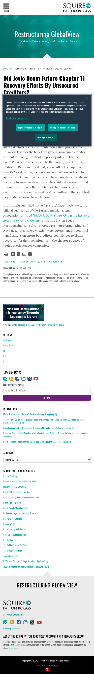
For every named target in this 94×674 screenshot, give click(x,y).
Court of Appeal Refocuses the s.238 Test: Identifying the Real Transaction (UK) (37, 441)
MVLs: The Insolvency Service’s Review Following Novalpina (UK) (30, 414)
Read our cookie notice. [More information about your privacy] (17, 118)
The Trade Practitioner (13, 550)
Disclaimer (16, 628)
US (4, 361)
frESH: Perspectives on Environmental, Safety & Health (26, 566)
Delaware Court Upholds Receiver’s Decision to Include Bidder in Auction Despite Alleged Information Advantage (45, 435)
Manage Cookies (46, 137)
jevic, (43, 261)
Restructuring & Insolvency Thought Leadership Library (38, 325)
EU (4, 350)
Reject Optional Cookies (31, 127)
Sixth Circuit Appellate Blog (14, 534)
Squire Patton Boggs (77, 8)
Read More (13, 648)
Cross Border (9, 345)
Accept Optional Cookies (63, 127)
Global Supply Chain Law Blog (15, 508)
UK (4, 356)
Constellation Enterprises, (25, 261)
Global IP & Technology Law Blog (16, 492)
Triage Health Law (10, 556)
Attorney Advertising (13, 614)
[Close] (87, 98)
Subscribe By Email (13, 385)
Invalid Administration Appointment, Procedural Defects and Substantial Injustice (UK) (39, 428)
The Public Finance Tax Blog (15, 545)
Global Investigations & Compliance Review (21, 497)
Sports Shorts (9, 540)
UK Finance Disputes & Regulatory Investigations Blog (25, 561)
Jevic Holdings (54, 261)
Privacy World (9, 524)
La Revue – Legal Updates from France (19, 513)
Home (5, 68)
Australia (7, 340)
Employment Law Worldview (14, 486)
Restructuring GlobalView (14, 529)
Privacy (6, 628)
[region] (47, 120)
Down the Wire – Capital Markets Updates (21, 481)
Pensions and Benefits (12, 518)
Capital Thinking (10, 476)
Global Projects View (12, 502)
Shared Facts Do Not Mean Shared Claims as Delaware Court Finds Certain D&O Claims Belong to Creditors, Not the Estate (44, 421)
